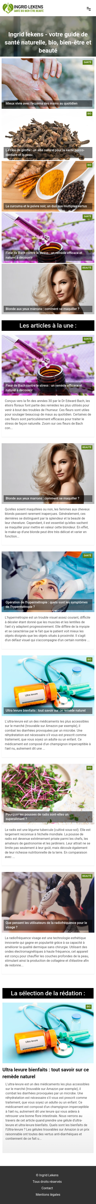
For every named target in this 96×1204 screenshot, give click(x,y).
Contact (47, 1188)
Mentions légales (48, 1195)
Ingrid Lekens (48, 1175)
